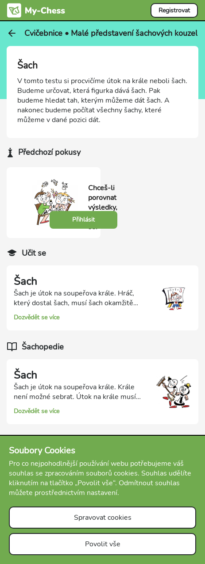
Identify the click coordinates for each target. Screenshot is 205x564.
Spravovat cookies (103, 517)
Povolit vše (102, 544)
